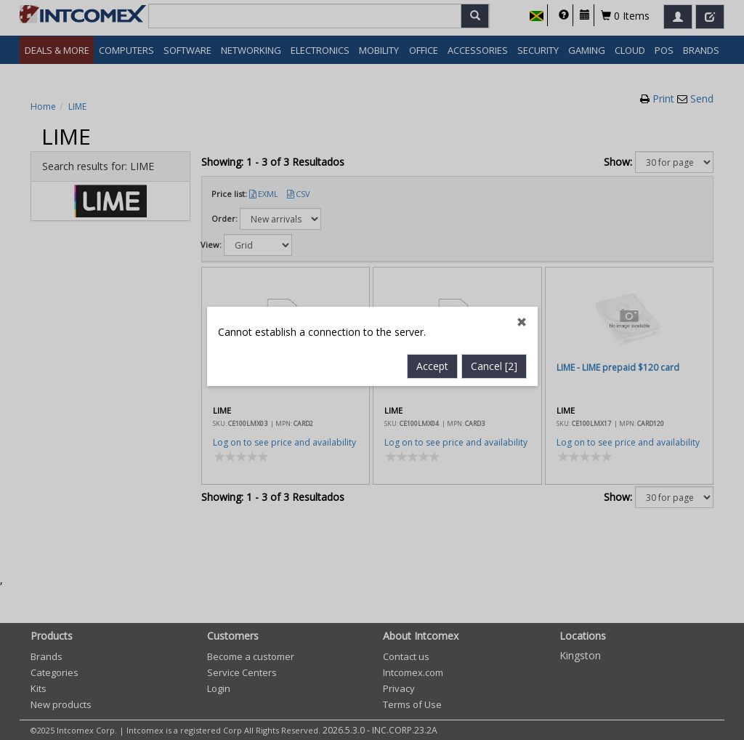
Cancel (494, 329)
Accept (432, 329)
